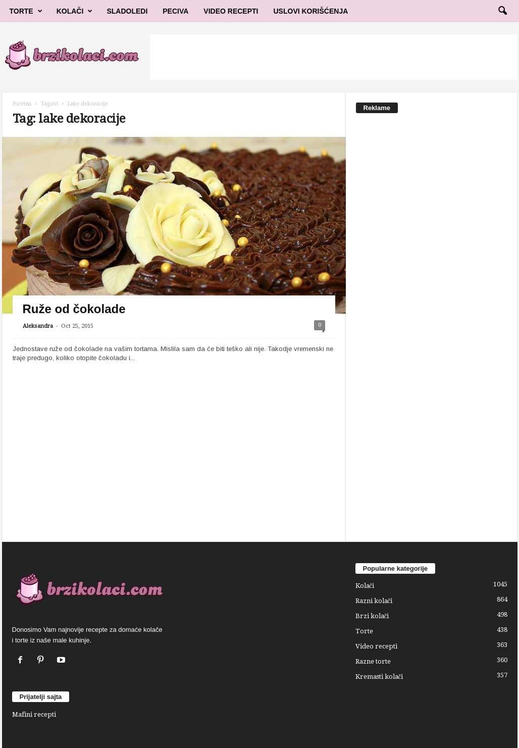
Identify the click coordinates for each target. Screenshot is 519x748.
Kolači (75, 11)
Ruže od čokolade (74, 309)
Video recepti (376, 646)
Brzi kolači (372, 616)
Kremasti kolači (379, 676)
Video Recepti (230, 11)
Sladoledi (127, 11)
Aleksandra (38, 326)
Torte (26, 11)
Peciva (175, 11)
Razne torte (373, 661)
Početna (22, 104)
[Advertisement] (333, 57)
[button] (502, 11)
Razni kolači (374, 601)
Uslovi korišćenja (311, 11)
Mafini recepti (34, 714)
